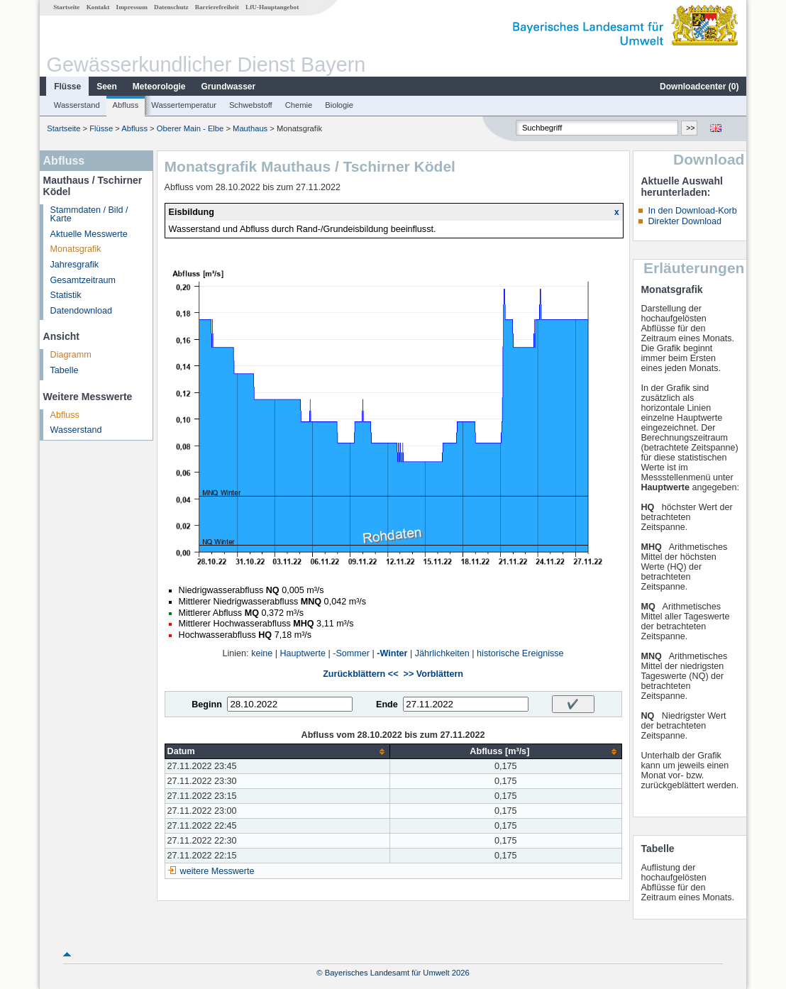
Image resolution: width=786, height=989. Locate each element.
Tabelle (64, 370)
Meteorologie (159, 87)
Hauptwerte (303, 653)
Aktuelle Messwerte (89, 234)
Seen (106, 87)
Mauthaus (250, 128)
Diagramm (71, 355)
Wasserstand (77, 105)
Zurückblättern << (360, 674)
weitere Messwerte (217, 871)
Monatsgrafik (75, 249)
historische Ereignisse (520, 653)
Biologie (339, 105)
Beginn (207, 704)
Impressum (132, 7)
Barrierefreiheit (217, 7)
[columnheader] (277, 751)
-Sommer (351, 653)
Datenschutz (171, 7)
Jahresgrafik (74, 265)
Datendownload (81, 311)
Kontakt (98, 7)
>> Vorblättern (433, 674)
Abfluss (126, 105)
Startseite (66, 7)
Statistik (66, 295)
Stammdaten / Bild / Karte (89, 214)
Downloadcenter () (699, 87)
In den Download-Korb (692, 211)
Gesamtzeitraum (83, 280)
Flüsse (67, 87)
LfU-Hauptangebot (272, 7)
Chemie (299, 105)
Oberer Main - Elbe (190, 128)
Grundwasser (228, 87)
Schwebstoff (250, 105)
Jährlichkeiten (442, 653)
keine (261, 653)
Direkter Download (684, 221)
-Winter (392, 653)
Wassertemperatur (183, 105)
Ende (387, 704)
